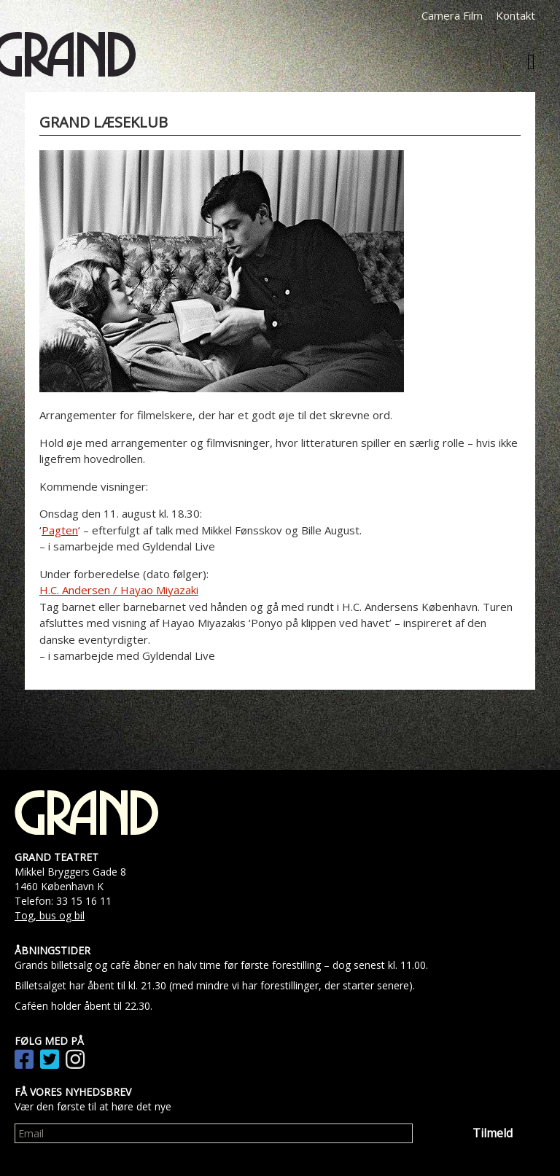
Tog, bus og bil (50, 915)
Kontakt (515, 15)
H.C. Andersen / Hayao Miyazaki (118, 590)
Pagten (60, 530)
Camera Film (452, 15)
